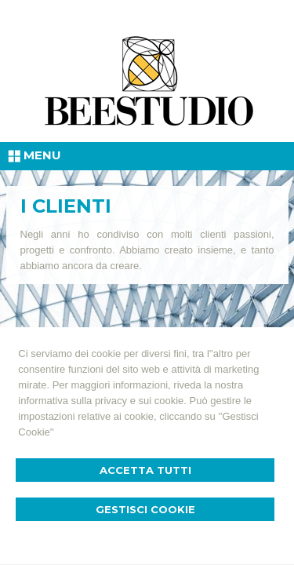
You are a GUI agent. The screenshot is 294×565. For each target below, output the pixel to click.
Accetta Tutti (145, 470)
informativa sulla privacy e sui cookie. (102, 400)
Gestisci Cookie (145, 509)
